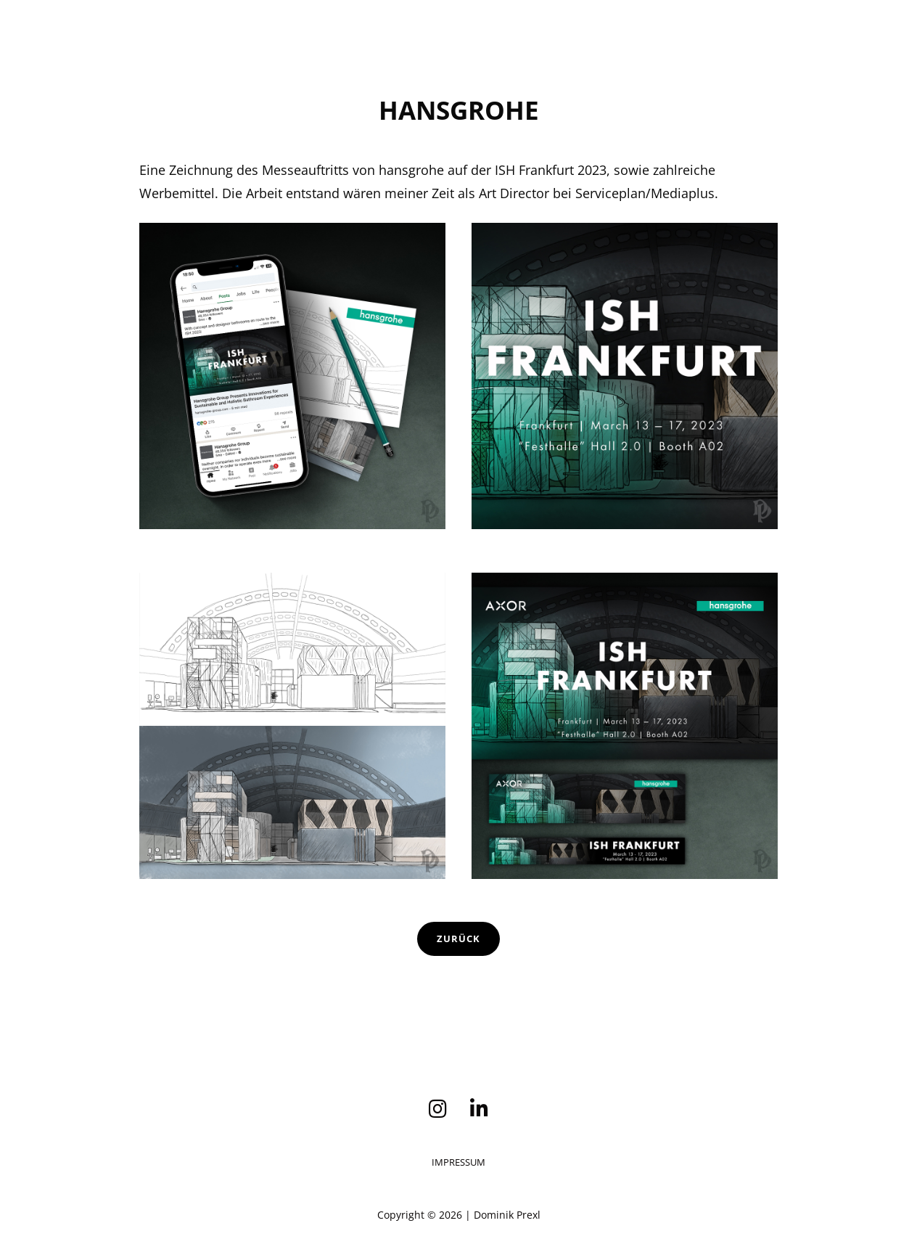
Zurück (458, 938)
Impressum (458, 1162)
